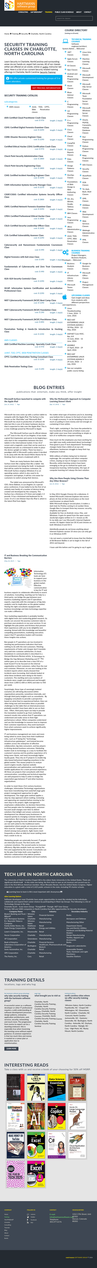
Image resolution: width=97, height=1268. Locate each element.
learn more (11, 1049)
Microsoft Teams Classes (71, 287)
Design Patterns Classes (70, 168)
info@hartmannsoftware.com (62, 1217)
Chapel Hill (83, 1008)
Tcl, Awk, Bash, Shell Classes (86, 191)
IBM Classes (72, 213)
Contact (87, 12)
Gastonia (83, 1018)
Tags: (18, 404)
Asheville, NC (78, 1023)
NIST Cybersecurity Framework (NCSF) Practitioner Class (30, 319)
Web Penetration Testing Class (18, 366)
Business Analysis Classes (70, 266)
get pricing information (46, 88)
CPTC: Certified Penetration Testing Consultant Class (28, 357)
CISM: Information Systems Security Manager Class (27, 185)
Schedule (7, 1222)
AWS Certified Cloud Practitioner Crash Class (25, 118)
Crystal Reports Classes (70, 152)
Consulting (23, 12)
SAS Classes (87, 165)
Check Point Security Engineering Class (22, 166)
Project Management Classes (87, 284)
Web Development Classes (88, 214)
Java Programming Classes (72, 220)
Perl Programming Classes (87, 139)
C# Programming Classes (72, 113)
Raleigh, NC (83, 1026)
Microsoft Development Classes (88, 77)
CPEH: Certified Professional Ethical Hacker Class (27, 216)
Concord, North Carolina (75, 1015)
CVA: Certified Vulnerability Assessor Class (24, 235)
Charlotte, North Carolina (41, 34)
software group (76, 1257)
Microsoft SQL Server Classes (87, 86)
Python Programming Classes (87, 148)
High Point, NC (76, 1028)
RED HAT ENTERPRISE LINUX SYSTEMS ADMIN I (75, 322)
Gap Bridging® (9, 1220)
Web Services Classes (85, 223)
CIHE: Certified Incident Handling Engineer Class (26, 175)
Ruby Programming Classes (87, 158)
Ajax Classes (72, 70)
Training (48, 12)
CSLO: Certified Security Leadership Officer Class (26, 226)
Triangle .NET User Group (57, 906)
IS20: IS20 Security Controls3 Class (20, 278)
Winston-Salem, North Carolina (78, 1005)
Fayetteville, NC (71, 1008)
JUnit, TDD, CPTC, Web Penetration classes (41, 109)
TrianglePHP (41, 906)
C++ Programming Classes (72, 123)
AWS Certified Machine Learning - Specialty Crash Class (30, 344)
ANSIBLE (71, 345)
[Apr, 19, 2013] (54, 404)
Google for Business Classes (86, 266)
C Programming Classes (72, 104)
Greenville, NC (71, 1020)
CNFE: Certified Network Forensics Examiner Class (27, 206)
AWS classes (14, 107)
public (45, 67)
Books (6, 1238)
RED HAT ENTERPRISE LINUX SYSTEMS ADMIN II (75, 356)
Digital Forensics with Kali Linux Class (21, 257)
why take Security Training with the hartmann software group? (17, 998)
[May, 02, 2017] (9, 561)
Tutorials (7, 1227)
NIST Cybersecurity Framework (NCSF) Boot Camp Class (30, 300)
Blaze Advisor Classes (70, 95)
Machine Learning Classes (85, 61)
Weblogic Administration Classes (88, 233)
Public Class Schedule (64, 12)
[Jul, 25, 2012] (54, 484)
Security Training (48, 72)
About (79, 12)
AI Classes (71, 65)
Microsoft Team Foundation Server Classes (87, 98)
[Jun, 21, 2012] (9, 404)
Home (6, 34)
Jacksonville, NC (71, 1018)
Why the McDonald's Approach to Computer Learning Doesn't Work (70, 400)
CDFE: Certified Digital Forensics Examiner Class (26, 127)
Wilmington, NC (71, 1010)
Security (24, 34)
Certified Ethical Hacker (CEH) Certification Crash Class (30, 146)
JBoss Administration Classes (73, 229)
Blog (5, 1230)
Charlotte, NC (84, 1013)
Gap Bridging (36, 12)
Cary (67, 1028)
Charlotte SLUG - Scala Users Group (19, 906)
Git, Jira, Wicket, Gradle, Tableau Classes (70, 204)
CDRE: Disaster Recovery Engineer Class (22, 137)
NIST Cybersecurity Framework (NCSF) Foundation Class (30, 310)
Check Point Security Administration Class (23, 156)
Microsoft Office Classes (86, 275)
